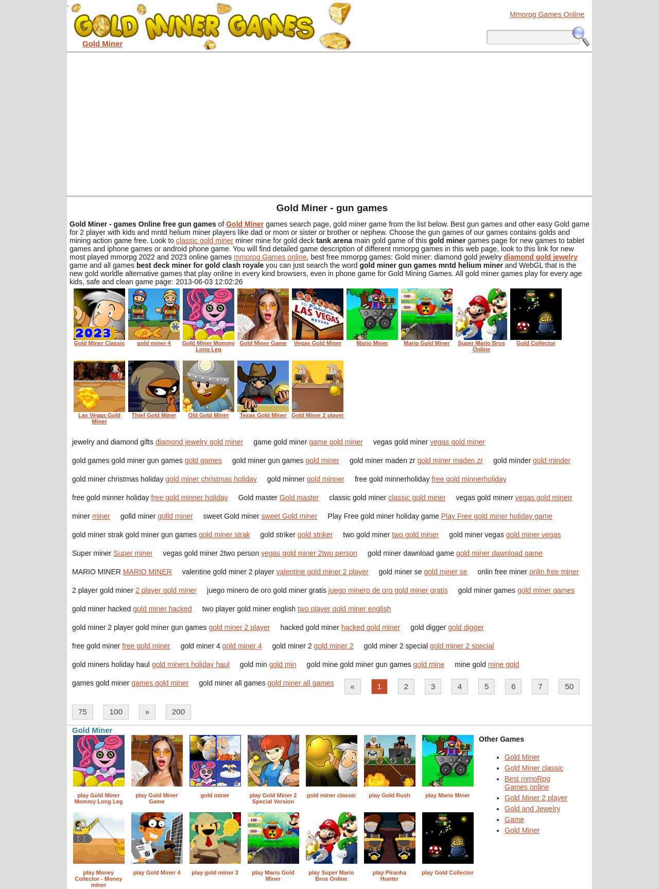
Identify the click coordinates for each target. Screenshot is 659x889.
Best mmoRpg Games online (527, 783)
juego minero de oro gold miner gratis (388, 590)
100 (116, 711)
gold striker (315, 535)
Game (514, 819)
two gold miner (415, 535)
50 (569, 686)
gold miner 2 (334, 646)
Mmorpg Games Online (547, 14)
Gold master (299, 497)
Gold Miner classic (534, 768)
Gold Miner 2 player (536, 798)
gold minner (325, 479)
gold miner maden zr (450, 460)
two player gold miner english (344, 609)
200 (178, 711)
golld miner (175, 516)
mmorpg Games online (270, 257)
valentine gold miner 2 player (322, 572)
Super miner (132, 553)
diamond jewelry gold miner (199, 442)
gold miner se (445, 572)
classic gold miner (204, 240)
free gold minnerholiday (469, 479)
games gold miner (159, 683)
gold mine (429, 664)
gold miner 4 (242, 646)
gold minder (551, 460)
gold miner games (546, 590)
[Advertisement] (329, 124)
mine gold (503, 664)
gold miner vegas (533, 535)
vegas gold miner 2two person (309, 553)
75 (82, 711)
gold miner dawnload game (499, 553)
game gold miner (335, 442)
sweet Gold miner (290, 516)
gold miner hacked (162, 609)
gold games (203, 460)
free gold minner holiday (189, 497)
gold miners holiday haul (191, 664)
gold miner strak (224, 535)
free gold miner (146, 646)
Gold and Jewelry (532, 809)
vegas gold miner (457, 442)
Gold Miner (522, 757)
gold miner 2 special (462, 646)
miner (101, 516)
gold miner (322, 460)
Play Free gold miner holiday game (496, 516)
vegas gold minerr (544, 497)
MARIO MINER (147, 572)
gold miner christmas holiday (210, 479)
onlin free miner (554, 572)
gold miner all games (301, 683)
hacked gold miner (370, 627)
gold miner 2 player (239, 627)
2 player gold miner (166, 590)
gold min (283, 664)
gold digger (465, 627)
